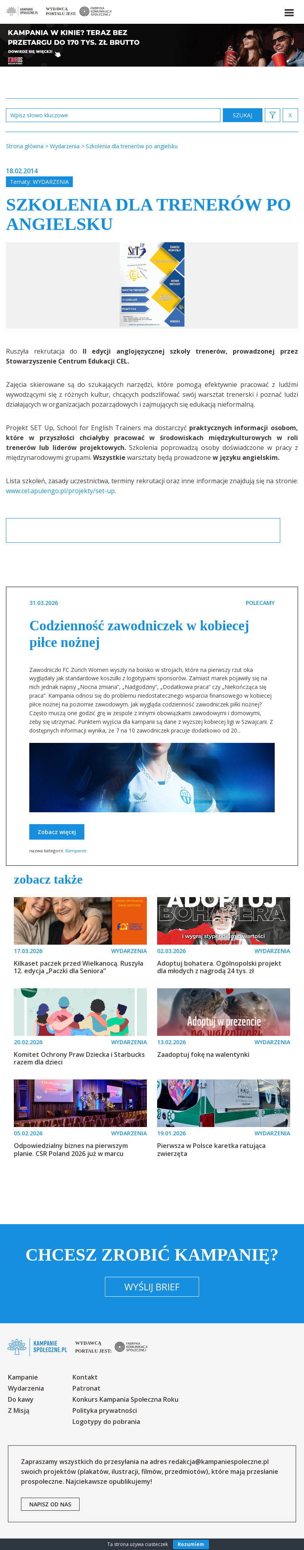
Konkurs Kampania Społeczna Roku (125, 1399)
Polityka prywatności (104, 1410)
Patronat (86, 1388)
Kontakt (85, 1377)
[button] (288, 11)
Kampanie (76, 850)
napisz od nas (50, 1504)
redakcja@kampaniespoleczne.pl (219, 1461)
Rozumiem (191, 1544)
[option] (152, 285)
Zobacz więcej (57, 832)
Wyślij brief (152, 1286)
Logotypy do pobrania (106, 1421)
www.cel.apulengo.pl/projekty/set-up (60, 490)
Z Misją (18, 1410)
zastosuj (242, 115)
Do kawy (21, 1399)
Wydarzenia (51, 182)
